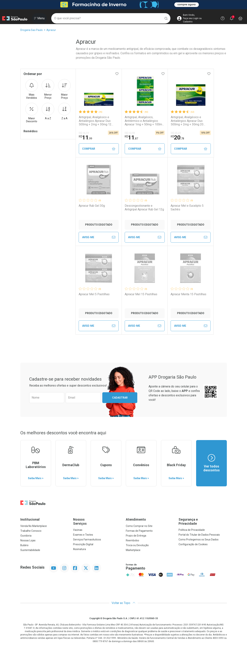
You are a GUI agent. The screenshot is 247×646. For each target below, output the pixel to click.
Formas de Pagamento (139, 530)
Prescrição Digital (83, 544)
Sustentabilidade (30, 550)
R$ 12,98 (130, 132)
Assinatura (79, 549)
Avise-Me (98, 237)
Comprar (98, 148)
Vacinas (77, 529)
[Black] (123, 4)
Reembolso (132, 540)
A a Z (48, 111)
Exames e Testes (83, 534)
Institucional (30, 519)
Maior (64, 89)
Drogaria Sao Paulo (31, 30)
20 (177, 137)
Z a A (64, 111)
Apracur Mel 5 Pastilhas (94, 294)
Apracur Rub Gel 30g (92, 205)
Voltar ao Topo (123, 603)
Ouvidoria (25, 535)
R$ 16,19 (84, 132)
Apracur (51, 30)
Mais (31, 89)
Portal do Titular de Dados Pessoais (199, 534)
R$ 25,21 (176, 132)
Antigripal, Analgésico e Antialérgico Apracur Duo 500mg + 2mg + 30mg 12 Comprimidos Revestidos (95, 120)
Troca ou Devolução (137, 545)
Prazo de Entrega (136, 535)
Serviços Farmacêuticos (87, 539)
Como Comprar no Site (139, 526)
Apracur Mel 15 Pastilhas (141, 294)
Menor (48, 89)
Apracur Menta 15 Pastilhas (188, 294)
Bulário (24, 545)
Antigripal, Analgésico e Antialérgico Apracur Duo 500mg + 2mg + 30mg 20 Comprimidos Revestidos (187, 120)
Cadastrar (120, 397)
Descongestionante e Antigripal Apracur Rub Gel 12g (144, 207)
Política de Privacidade (192, 529)
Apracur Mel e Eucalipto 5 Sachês (187, 207)
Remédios (30, 131)
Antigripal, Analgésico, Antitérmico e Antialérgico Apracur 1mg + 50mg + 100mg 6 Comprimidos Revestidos (144, 120)
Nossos (97, 521)
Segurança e (203, 521)
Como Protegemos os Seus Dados (199, 539)
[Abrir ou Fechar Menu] (39, 18)
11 (85, 137)
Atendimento (136, 519)
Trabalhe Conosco (30, 530)
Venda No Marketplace (33, 526)
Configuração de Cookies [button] (193, 544)
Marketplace (133, 550)
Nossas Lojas (28, 540)
